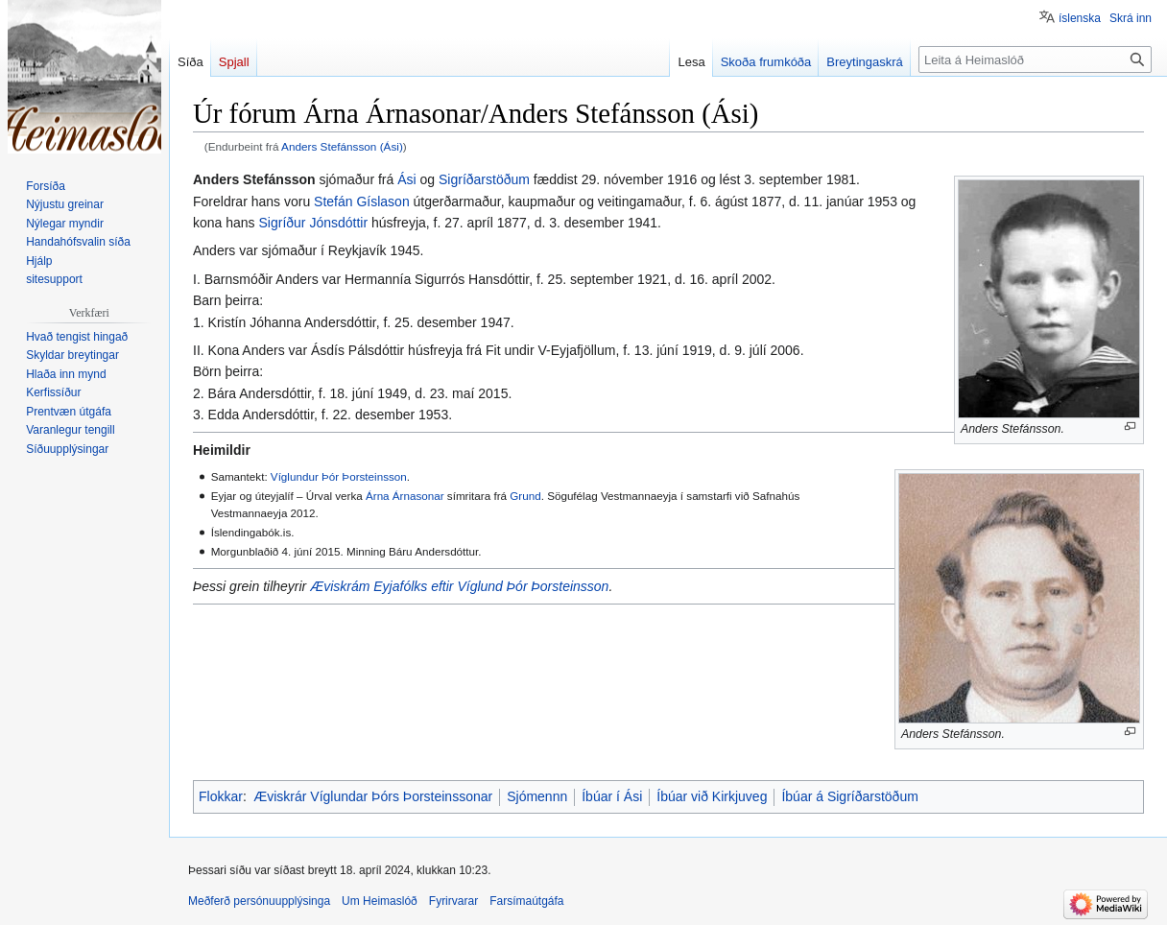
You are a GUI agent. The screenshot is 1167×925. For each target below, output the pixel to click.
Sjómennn (537, 796)
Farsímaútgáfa (526, 901)
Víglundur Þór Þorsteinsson (339, 476)
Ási (406, 179)
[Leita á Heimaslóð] (1035, 59)
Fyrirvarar (453, 901)
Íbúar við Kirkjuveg (711, 796)
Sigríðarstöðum (484, 179)
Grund (525, 495)
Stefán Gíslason (362, 201)
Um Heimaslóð (379, 901)
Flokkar (221, 796)
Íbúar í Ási (612, 796)
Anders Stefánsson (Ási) (342, 146)
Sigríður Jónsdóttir (314, 222)
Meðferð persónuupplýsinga (259, 901)
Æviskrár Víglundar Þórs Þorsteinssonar (372, 796)
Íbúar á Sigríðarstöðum (849, 796)
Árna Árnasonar (405, 495)
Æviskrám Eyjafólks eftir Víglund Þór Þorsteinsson (459, 586)
